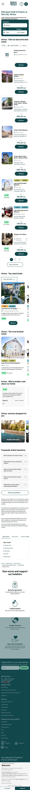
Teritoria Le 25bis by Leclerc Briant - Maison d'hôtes (20, 103)
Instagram (19, 743)
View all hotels (13, 264)
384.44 (21, 116)
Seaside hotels (6, 556)
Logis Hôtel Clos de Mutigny (11, 308)
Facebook (5, 743)
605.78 (21, 170)
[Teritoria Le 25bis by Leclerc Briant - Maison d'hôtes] (7, 103)
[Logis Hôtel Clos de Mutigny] (13, 293)
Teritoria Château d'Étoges (19, 75)
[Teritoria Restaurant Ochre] (7, 55)
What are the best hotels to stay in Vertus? (12, 477)
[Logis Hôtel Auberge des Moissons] (7, 212)
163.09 (21, 88)
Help (2, 732)
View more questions (15, 493)
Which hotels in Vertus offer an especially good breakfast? (11, 485)
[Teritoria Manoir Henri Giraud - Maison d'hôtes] (7, 158)
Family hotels (6, 551)
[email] (10, 668)
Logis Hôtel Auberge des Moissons (21, 211)
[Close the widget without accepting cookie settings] (8, 763)
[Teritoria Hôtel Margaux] (7, 132)
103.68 (21, 250)
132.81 (21, 223)
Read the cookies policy (7, 783)
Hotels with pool (7, 545)
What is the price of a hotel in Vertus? (13, 455)
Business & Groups (6, 712)
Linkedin (4, 747)
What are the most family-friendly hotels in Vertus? (12, 470)
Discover (21, 65)
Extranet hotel (4, 704)
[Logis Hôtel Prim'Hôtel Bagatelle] (7, 185)
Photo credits (4, 738)
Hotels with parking (8, 548)
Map (4, 45)
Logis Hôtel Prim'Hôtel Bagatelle (20, 184)
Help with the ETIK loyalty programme (10, 692)
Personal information (6, 724)
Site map (3, 735)
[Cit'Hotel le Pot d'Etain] (7, 239)
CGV (2, 730)
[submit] (24, 668)
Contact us (4, 695)
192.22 (21, 143)
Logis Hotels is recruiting (7, 715)
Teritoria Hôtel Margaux (21, 130)
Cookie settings (5, 727)
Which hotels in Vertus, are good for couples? (13, 462)
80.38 (21, 197)
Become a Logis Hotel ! (6, 701)
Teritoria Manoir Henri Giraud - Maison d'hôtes (21, 157)
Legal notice (4, 721)
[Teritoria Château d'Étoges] (7, 76)
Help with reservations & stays (8, 690)
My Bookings (4, 687)
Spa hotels (5, 553)
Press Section (4, 707)
